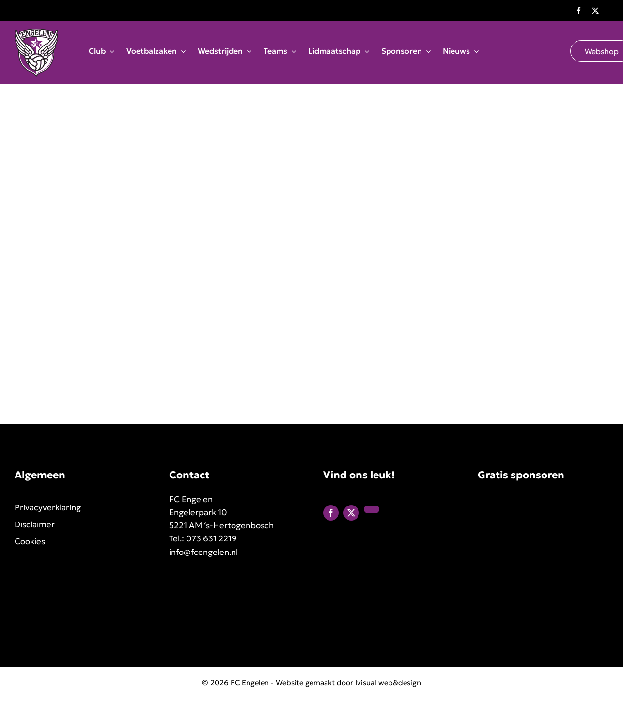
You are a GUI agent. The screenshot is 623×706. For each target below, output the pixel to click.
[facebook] (579, 10)
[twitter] (595, 10)
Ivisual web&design (388, 682)
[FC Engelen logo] (36, 32)
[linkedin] (371, 509)
